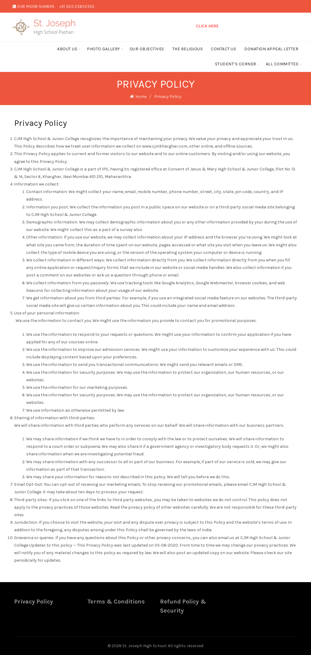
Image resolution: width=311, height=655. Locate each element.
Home (140, 96)
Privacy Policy (33, 601)
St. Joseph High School (144, 645)
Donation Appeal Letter (271, 48)
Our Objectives (147, 48)
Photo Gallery (103, 48)
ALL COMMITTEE (282, 64)
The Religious (187, 48)
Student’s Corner (235, 64)
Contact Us (223, 48)
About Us (67, 48)
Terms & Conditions (116, 601)
